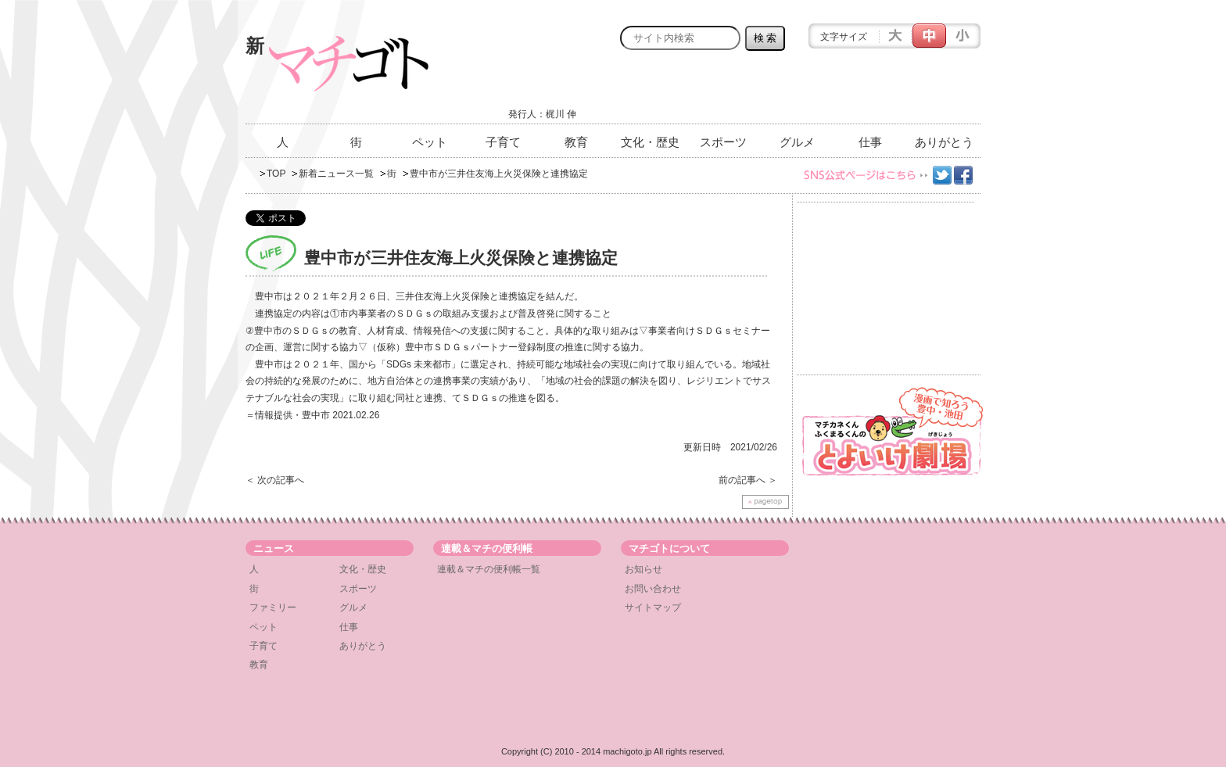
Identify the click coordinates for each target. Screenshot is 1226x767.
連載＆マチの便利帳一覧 (488, 569)
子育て (503, 142)
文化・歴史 (650, 142)
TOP (276, 173)
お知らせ (643, 569)
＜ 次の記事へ (275, 480)
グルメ (797, 142)
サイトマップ (653, 607)
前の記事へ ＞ (748, 480)
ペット (429, 142)
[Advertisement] (797, 91)
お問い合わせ (653, 588)
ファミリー (272, 607)
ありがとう (944, 142)
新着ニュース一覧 (336, 173)
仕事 (870, 142)
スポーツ (723, 142)
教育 (576, 142)
